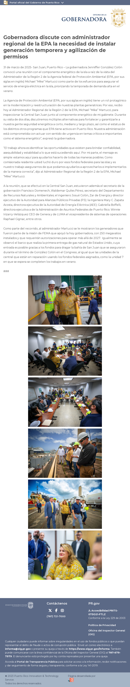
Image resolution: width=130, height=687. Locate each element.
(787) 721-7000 (56, 616)
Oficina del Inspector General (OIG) (106, 632)
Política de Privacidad (102, 625)
